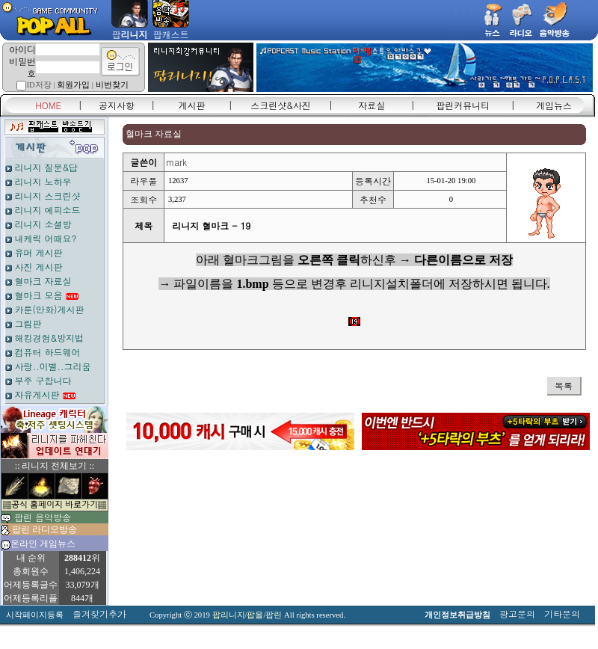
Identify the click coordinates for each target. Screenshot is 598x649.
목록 (564, 385)
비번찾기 (112, 85)
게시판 (192, 105)
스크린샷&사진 (280, 105)
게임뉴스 (554, 105)
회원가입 (73, 85)
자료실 (371, 105)
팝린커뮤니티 (463, 105)
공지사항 (117, 105)
